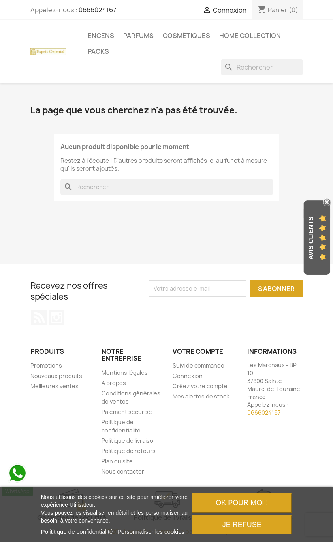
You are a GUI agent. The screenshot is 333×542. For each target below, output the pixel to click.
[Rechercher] (262, 67)
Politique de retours (129, 451)
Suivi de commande (198, 365)
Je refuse (242, 525)
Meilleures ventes (54, 386)
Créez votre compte (200, 386)
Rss (39, 317)
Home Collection (250, 35)
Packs (98, 51)
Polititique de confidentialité (77, 531)
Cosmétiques (186, 35)
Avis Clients (311, 237)
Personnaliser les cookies (150, 531)
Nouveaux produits (56, 376)
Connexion (188, 376)
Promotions (46, 365)
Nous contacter (123, 471)
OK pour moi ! (242, 503)
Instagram (56, 317)
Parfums (138, 35)
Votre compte (198, 351)
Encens (101, 35)
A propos (114, 383)
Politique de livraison (129, 440)
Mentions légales (125, 372)
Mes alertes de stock (201, 396)
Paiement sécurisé (127, 411)
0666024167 (97, 10)
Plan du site (117, 461)
